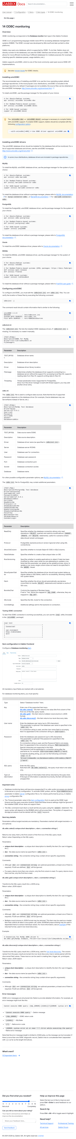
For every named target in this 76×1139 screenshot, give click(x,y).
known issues (20, 71)
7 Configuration (20, 12)
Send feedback (9, 1128)
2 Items (31, 12)
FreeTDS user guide (63, 296)
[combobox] (47, 4)
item (29, 677)
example (62, 954)
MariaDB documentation (39, 203)
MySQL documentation (64, 201)
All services (44, 1127)
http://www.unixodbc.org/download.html (37, 88)
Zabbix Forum (63, 1127)
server (22, 823)
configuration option (22, 127)
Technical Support (46, 1123)
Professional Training (66, 1123)
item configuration (38, 829)
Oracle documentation (51, 255)
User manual (7, 12)
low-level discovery (54, 982)
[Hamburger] (72, 4)
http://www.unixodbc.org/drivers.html (16, 154)
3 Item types (40, 12)
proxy (7, 826)
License (41, 1136)
